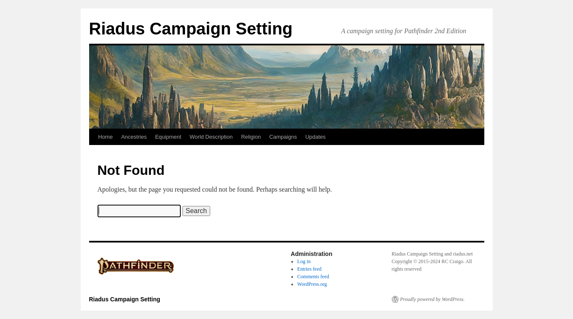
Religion (251, 137)
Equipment (168, 137)
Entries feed (309, 269)
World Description (211, 137)
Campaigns (283, 137)
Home (105, 137)
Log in (304, 261)
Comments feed (313, 276)
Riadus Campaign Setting (191, 28)
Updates (315, 137)
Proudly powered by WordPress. (432, 299)
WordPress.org (312, 284)
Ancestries (134, 137)
